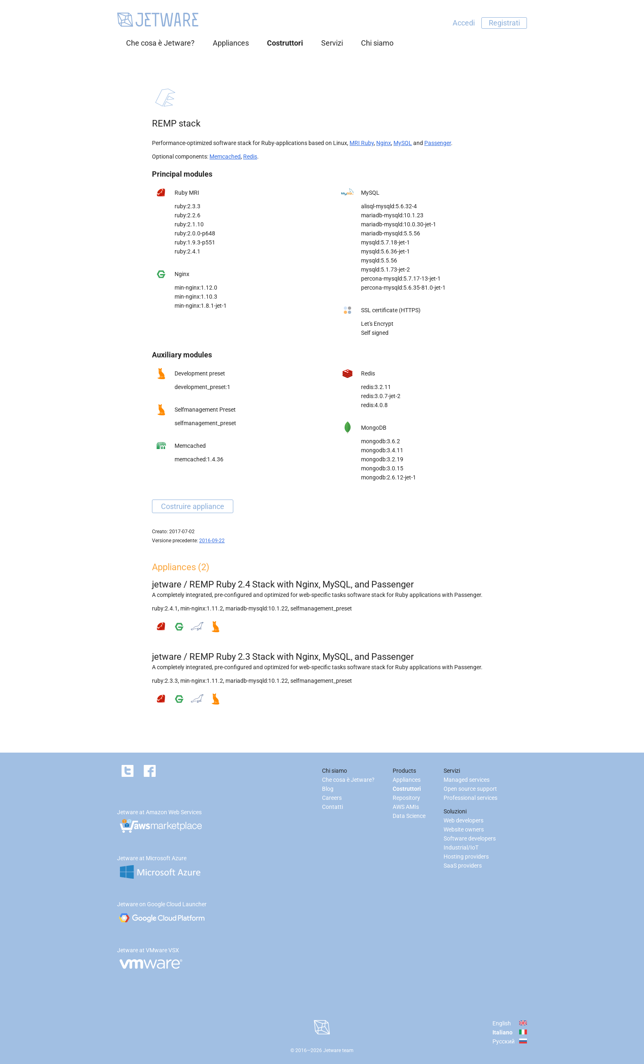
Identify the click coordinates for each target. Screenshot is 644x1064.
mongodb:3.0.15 (382, 468)
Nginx (383, 143)
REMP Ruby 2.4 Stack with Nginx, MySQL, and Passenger (301, 584)
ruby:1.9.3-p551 (195, 242)
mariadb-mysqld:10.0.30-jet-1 (398, 224)
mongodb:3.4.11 (382, 450)
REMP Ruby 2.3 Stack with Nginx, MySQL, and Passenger (301, 657)
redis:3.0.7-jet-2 (380, 396)
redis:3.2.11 (376, 387)
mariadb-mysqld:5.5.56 (390, 233)
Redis (250, 156)
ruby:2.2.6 (187, 215)
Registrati (504, 22)
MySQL (402, 143)
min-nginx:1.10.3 (196, 296)
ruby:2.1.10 (189, 224)
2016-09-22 (212, 541)
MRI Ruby (362, 143)
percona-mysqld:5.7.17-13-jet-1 (401, 278)
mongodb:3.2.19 (382, 459)
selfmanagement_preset (205, 423)
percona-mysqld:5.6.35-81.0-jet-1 (403, 287)
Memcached (225, 156)
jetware (167, 584)
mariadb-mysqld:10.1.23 (392, 215)
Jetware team (338, 1050)
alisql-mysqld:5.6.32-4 (389, 206)
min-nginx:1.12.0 (196, 287)
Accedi (464, 22)
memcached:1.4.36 (199, 459)
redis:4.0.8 (374, 405)
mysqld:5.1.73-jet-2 (385, 269)
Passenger (437, 143)
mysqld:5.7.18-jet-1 (385, 242)
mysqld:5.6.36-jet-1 (385, 251)
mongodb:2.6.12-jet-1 (388, 477)
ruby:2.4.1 (187, 251)
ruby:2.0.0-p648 (195, 233)
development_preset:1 (202, 387)
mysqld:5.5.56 (379, 260)
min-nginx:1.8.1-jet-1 (201, 305)
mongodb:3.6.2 (380, 441)
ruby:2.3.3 (187, 206)
